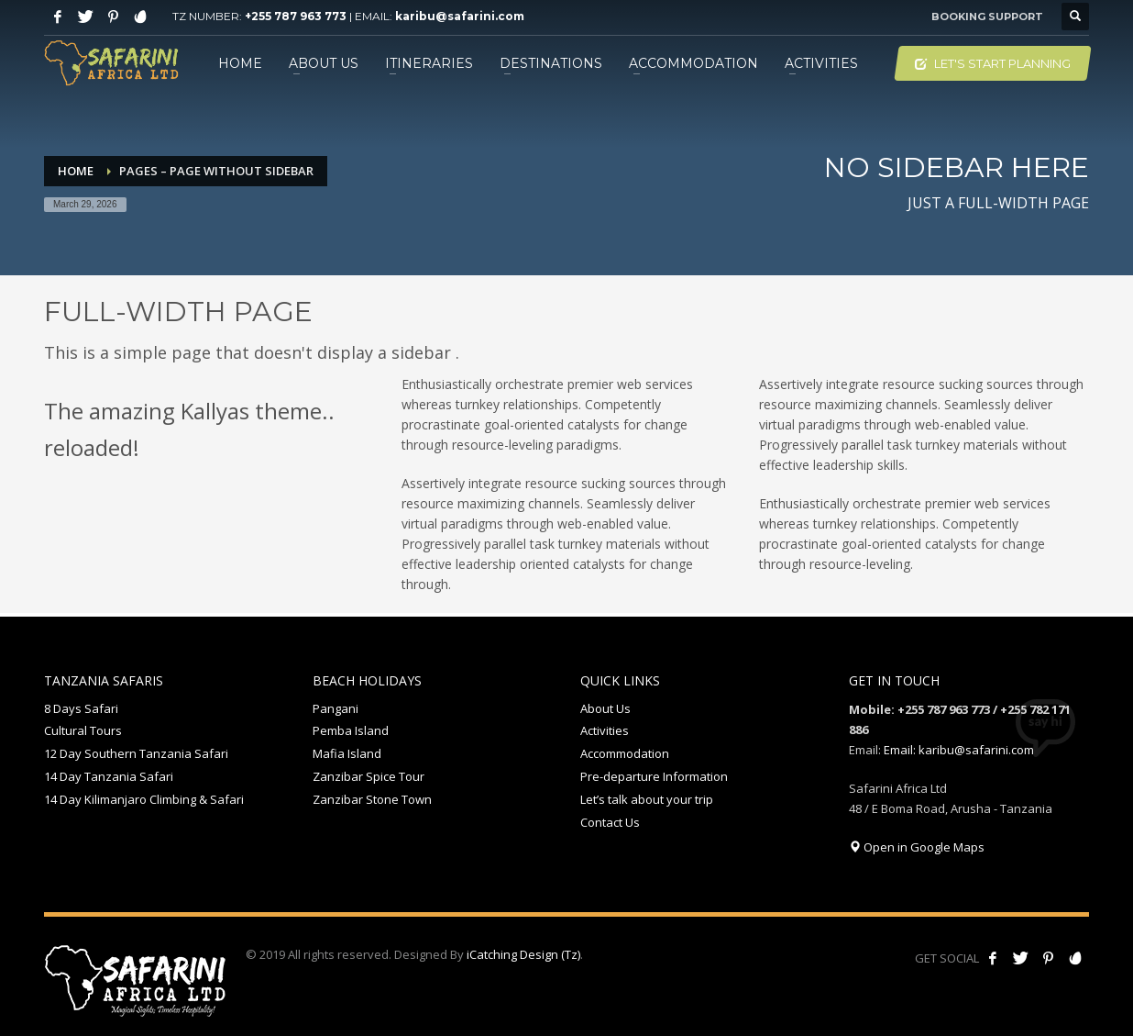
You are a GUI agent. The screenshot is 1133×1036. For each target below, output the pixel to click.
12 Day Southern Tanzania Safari (136, 753)
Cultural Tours (83, 730)
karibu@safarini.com (459, 16)
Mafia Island (347, 753)
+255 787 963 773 (295, 16)
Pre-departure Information (654, 776)
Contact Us (610, 822)
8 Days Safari (81, 708)
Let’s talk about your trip (646, 799)
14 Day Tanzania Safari (108, 776)
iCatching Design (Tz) (523, 954)
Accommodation (624, 753)
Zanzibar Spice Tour (368, 776)
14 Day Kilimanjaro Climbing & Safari (144, 799)
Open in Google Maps (916, 847)
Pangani (335, 708)
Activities (604, 730)
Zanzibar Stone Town (372, 799)
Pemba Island (351, 730)
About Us (605, 708)
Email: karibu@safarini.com (959, 749)
